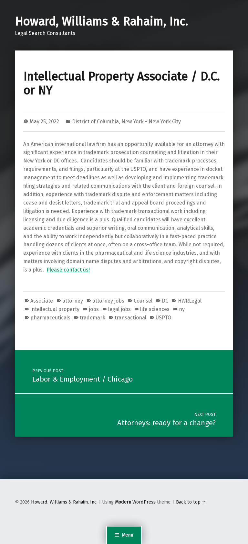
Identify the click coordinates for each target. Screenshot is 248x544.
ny (182, 309)
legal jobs (119, 309)
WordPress (144, 502)
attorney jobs (108, 301)
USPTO (163, 318)
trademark (92, 318)
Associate (41, 301)
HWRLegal (190, 301)
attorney (72, 301)
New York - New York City (151, 121)
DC (165, 301)
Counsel (143, 301)
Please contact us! (68, 270)
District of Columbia (95, 121)
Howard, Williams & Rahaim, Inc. (101, 22)
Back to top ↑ (191, 502)
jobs (94, 309)
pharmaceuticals (50, 318)
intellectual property (54, 309)
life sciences (155, 309)
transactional (130, 318)
